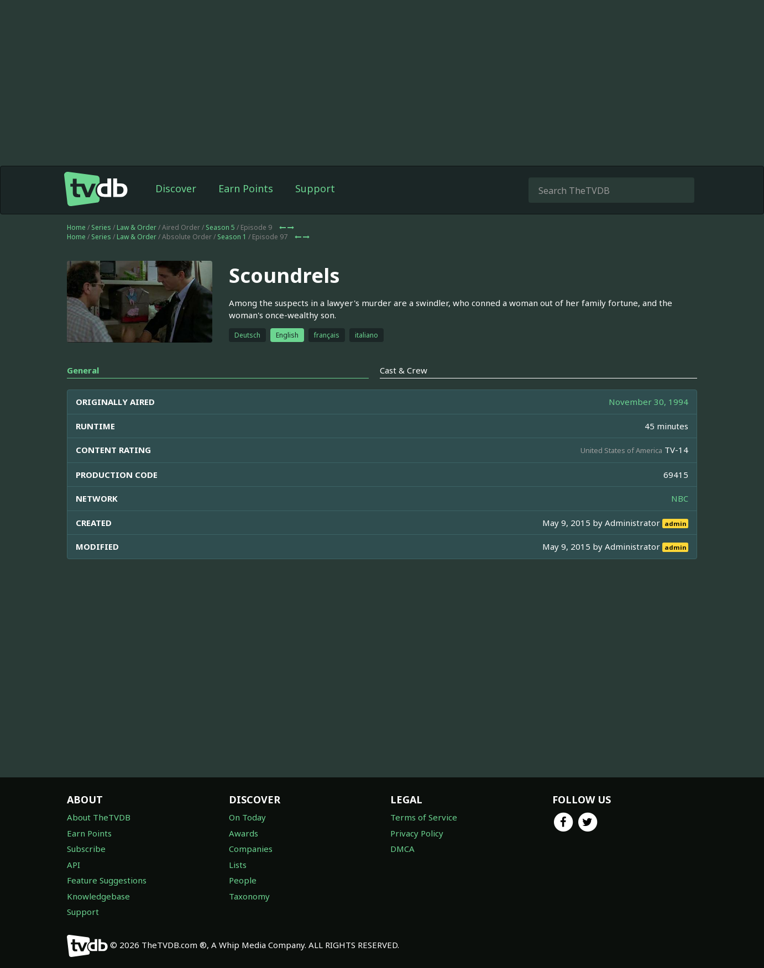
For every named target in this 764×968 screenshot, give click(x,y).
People (243, 880)
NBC (679, 498)
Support (315, 188)
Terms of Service (423, 817)
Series (101, 227)
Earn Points (245, 188)
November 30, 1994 (648, 401)
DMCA (402, 848)
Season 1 (232, 236)
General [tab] (83, 370)
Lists (238, 864)
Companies (251, 848)
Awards (243, 833)
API (73, 864)
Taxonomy (249, 896)
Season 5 (220, 227)
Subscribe (86, 848)
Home (76, 227)
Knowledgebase (98, 896)
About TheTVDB (98, 817)
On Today (247, 817)
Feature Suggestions (106, 880)
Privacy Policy (416, 833)
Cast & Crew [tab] (403, 370)
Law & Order (136, 227)
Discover (175, 188)
